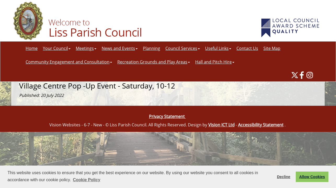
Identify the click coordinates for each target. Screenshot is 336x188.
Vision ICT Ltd (221, 125)
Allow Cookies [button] (312, 177)
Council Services (182, 48)
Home (32, 48)
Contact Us (247, 48)
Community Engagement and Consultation (69, 62)
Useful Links (218, 48)
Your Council (57, 48)
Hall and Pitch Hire (214, 62)
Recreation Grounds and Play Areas (153, 62)
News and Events (120, 48)
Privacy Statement (167, 116)
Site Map (271, 48)
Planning (151, 48)
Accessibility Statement (260, 125)
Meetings (86, 48)
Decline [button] (283, 177)
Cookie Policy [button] (86, 180)
